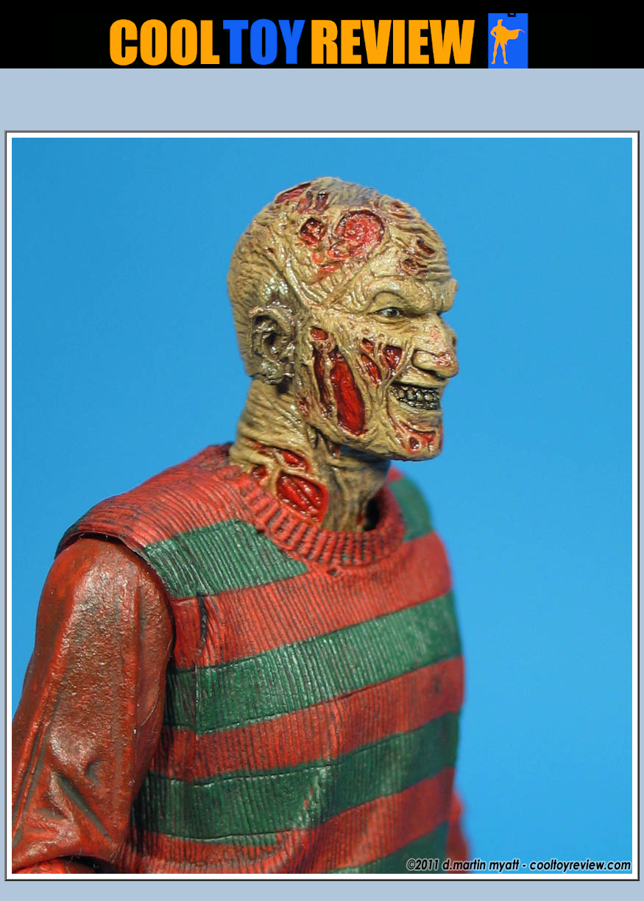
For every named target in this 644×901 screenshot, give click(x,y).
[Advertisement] (322, 104)
